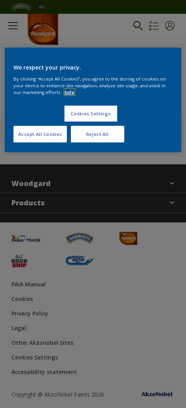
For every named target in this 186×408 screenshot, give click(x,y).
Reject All (97, 134)
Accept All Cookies (40, 134)
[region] (93, 100)
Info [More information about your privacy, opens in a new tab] (69, 92)
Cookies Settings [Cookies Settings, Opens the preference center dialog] (91, 113)
